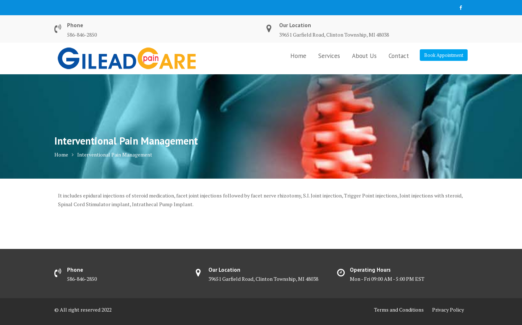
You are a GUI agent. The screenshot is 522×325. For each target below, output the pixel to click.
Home (298, 56)
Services (329, 56)
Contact (399, 56)
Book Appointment (443, 55)
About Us (364, 56)
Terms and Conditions (399, 309)
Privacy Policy (448, 309)
